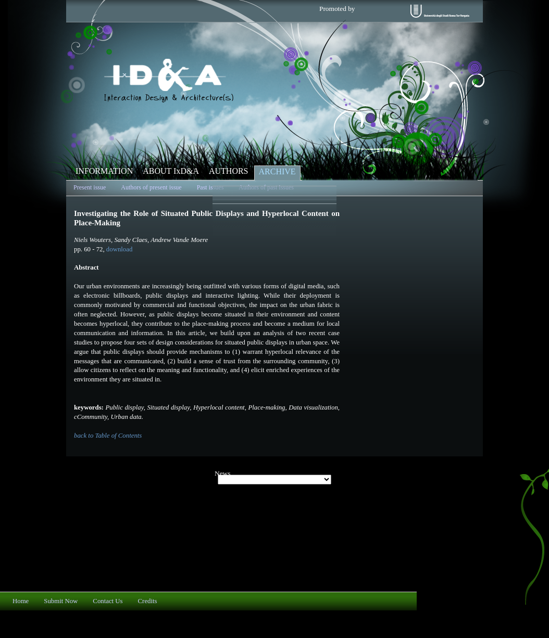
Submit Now (61, 601)
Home (21, 601)
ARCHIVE (277, 171)
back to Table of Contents (108, 435)
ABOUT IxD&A (171, 171)
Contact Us (107, 601)
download (119, 249)
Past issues (210, 187)
